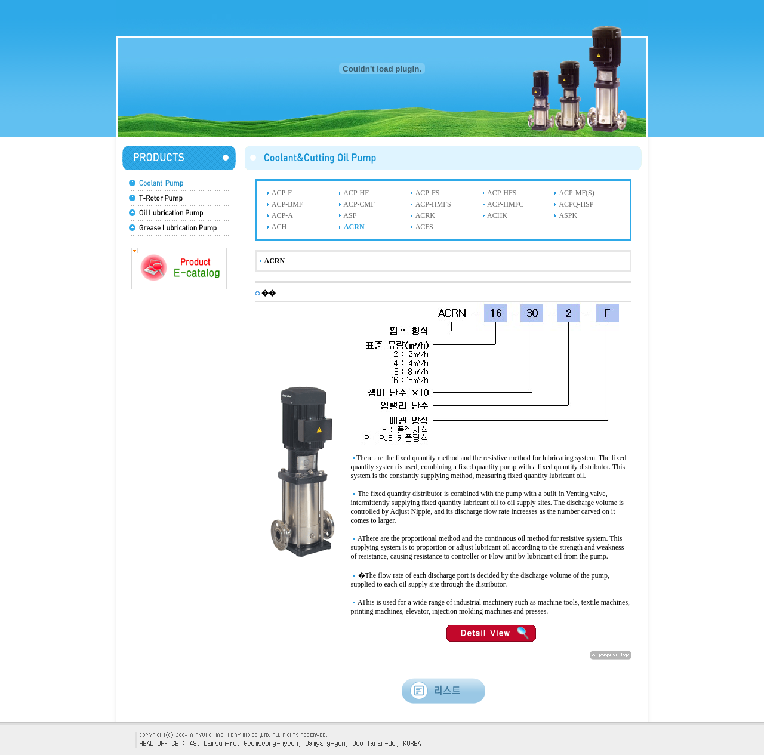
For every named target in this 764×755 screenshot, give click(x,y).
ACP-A (282, 215)
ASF (349, 215)
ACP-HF (356, 193)
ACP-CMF (359, 204)
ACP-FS (427, 193)
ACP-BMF (287, 204)
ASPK (568, 215)
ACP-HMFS (433, 204)
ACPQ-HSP (576, 204)
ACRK (425, 215)
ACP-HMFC (505, 204)
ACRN (354, 227)
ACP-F (282, 193)
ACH (279, 227)
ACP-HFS (501, 193)
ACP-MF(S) (576, 193)
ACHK (497, 215)
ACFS (424, 227)
